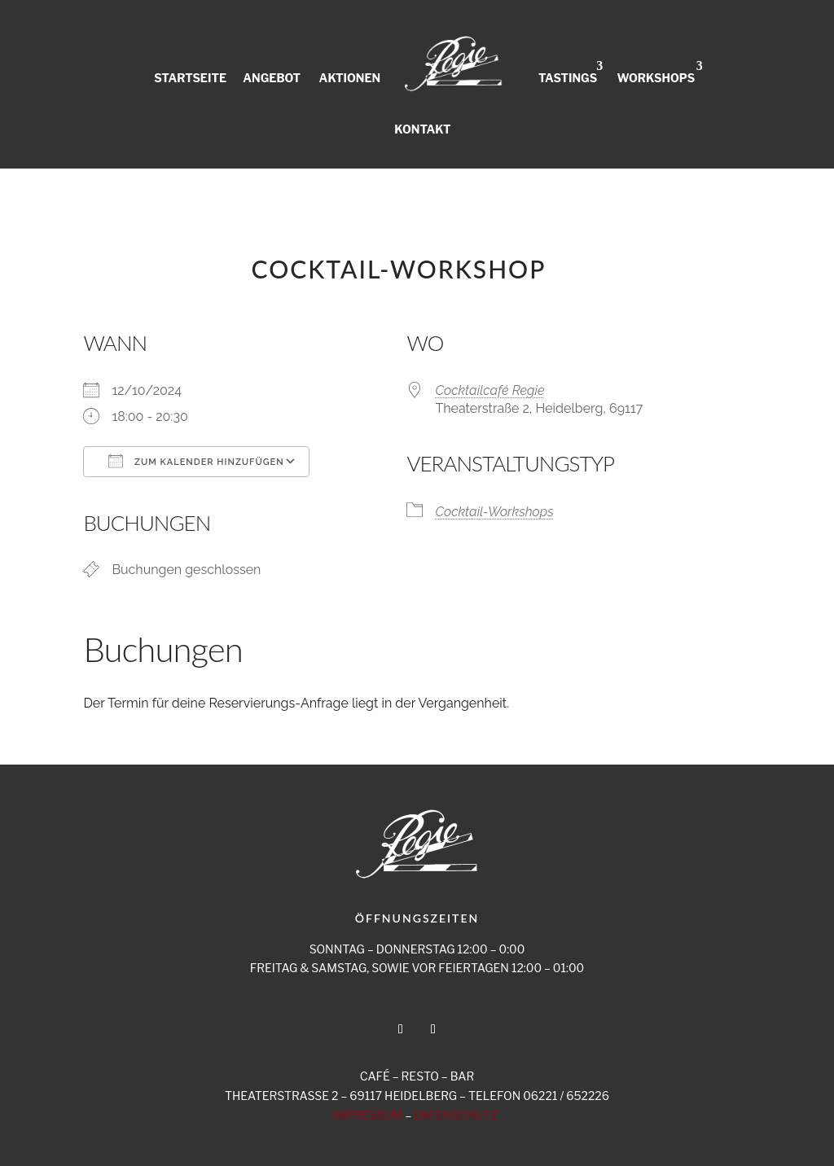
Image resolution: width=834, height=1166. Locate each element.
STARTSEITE (190, 78)
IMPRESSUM (367, 1115)
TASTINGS (567, 78)
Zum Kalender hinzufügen (195, 461)
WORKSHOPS (656, 78)
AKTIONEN (350, 78)
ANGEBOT (272, 78)
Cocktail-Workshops (494, 511)
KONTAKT (422, 128)
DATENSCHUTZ (456, 1115)
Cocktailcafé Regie (489, 390)
